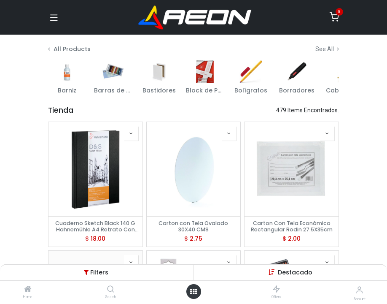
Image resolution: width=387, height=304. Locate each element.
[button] (295, 272)
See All (327, 49)
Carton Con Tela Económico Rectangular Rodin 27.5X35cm (292, 226)
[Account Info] (359, 290)
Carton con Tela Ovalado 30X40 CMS (193, 226)
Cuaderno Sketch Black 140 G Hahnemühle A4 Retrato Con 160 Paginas (95, 226)
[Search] (111, 289)
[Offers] (276, 289)
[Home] (28, 289)
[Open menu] (193, 292)
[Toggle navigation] (54, 17)
